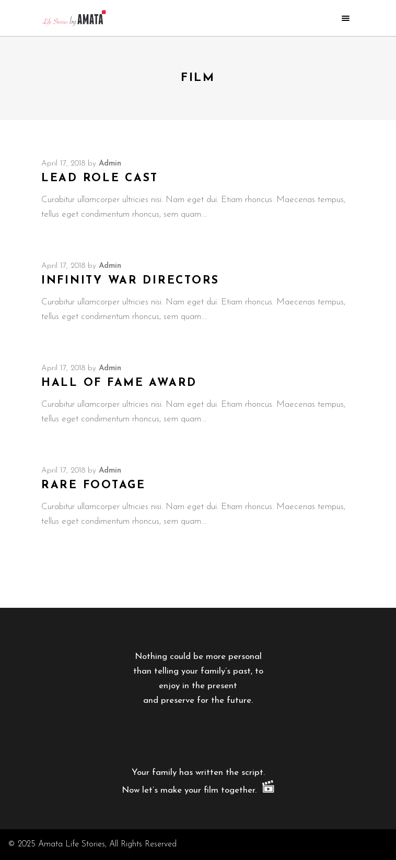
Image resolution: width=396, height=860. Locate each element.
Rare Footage (93, 485)
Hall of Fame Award (119, 383)
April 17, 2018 (63, 164)
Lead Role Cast (99, 178)
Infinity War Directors (130, 280)
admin (110, 164)
